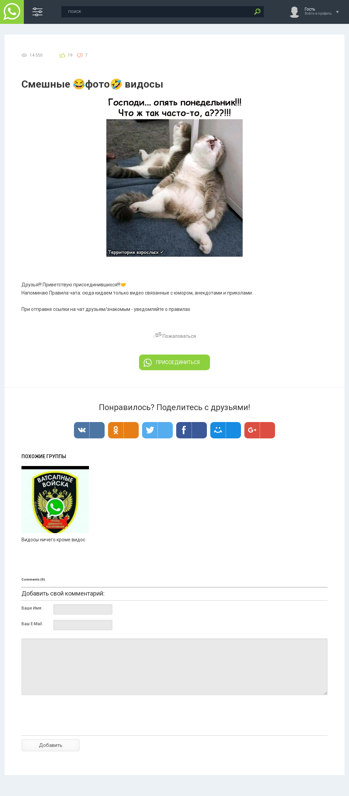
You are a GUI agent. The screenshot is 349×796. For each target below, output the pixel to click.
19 (70, 55)
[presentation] (73, 727)
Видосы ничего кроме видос (53, 539)
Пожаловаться (174, 336)
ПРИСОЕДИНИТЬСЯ (171, 363)
